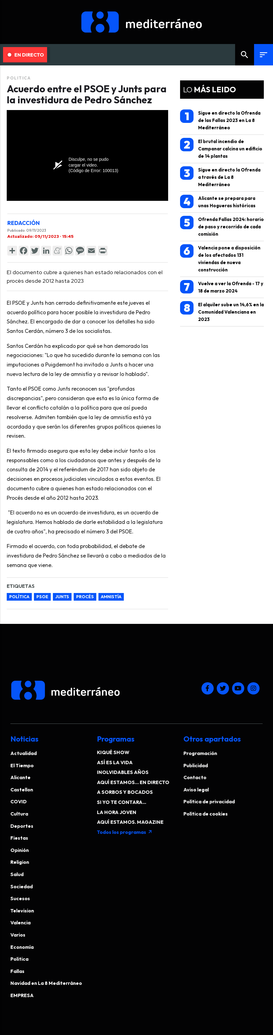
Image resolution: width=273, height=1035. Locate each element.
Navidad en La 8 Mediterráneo (46, 983)
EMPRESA (22, 995)
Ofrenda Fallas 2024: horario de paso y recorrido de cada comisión (222, 226)
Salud (17, 874)
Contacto (194, 777)
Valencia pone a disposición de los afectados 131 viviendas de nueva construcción (220, 258)
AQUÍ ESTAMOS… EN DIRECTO (133, 782)
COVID (18, 801)
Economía (22, 947)
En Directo (26, 55)
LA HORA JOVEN (116, 812)
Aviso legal (196, 789)
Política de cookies (205, 814)
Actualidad (23, 753)
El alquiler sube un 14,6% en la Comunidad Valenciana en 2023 (222, 311)
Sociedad (21, 886)
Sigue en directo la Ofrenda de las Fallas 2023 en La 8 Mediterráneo (220, 120)
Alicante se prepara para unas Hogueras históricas (218, 201)
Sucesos (20, 898)
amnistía (111, 596)
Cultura (19, 814)
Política (19, 596)
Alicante (20, 777)
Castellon (21, 789)
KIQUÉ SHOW (113, 752)
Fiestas (19, 838)
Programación (200, 753)
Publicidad (195, 765)
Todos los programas (125, 832)
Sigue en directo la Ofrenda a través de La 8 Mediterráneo (220, 176)
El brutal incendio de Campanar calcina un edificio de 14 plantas (221, 148)
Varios (17, 935)
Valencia (20, 922)
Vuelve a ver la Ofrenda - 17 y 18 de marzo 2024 (221, 287)
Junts (62, 596)
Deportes (21, 826)
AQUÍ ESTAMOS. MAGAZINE (130, 822)
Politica (19, 78)
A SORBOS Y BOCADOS (125, 792)
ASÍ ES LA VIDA (115, 762)
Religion (19, 862)
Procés (85, 596)
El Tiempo (22, 765)
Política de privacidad (209, 801)
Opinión (19, 850)
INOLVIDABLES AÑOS (123, 772)
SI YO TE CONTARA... (121, 802)
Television (22, 911)
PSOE (42, 596)
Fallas (17, 971)
